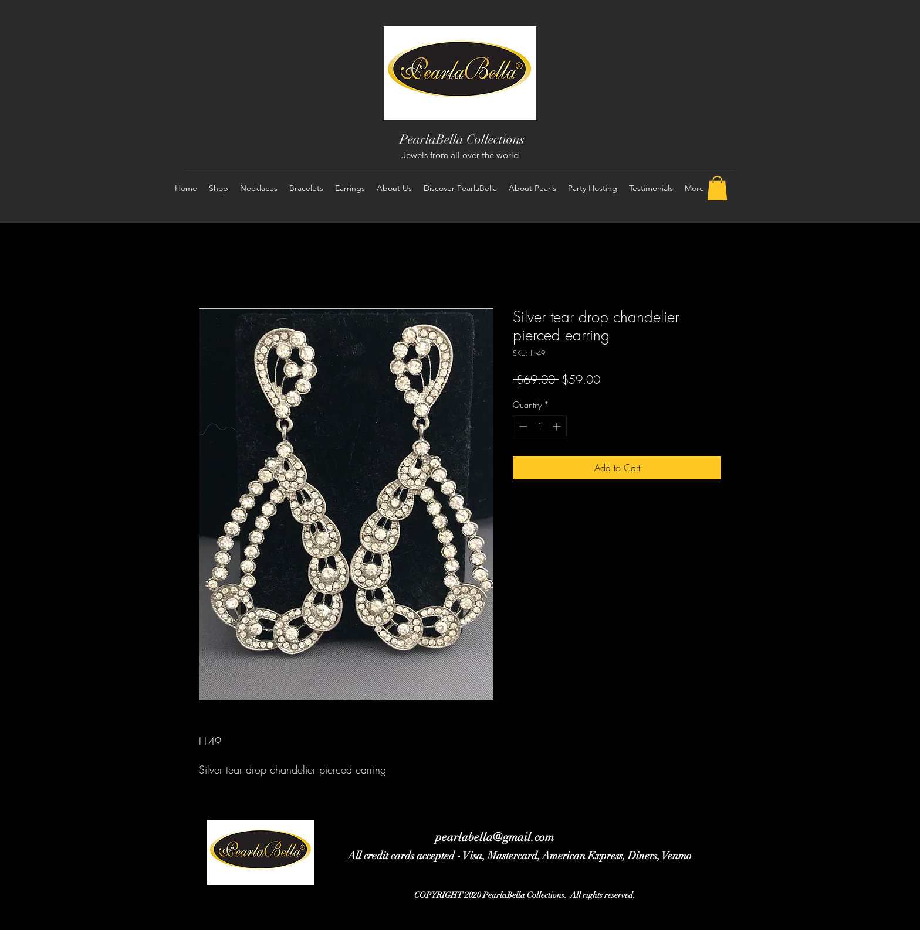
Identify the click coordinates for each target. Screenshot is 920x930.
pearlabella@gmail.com (494, 837)
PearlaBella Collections (462, 139)
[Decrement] (522, 426)
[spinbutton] (539, 426)
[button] (717, 188)
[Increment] (557, 426)
